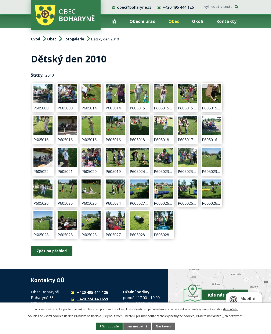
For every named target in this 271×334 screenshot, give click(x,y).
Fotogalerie (73, 39)
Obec (174, 21)
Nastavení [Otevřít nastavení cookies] (163, 326)
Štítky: (37, 75)
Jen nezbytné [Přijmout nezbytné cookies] (137, 326)
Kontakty (226, 21)
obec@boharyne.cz (134, 7)
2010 (49, 75)
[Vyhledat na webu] (220, 6)
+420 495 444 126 (178, 7)
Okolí (197, 21)
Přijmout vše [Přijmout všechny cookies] (109, 326)
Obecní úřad (143, 21)
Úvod (114, 21)
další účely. (230, 309)
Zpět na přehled (52, 250)
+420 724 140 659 (92, 298)
